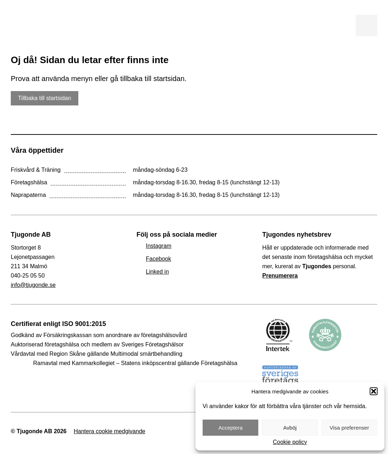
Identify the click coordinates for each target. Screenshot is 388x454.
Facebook (158, 259)
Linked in (157, 272)
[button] (373, 391)
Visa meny (366, 25)
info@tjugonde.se (33, 285)
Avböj (289, 428)
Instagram (158, 246)
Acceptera (230, 428)
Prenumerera (280, 276)
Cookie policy (290, 442)
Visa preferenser (349, 428)
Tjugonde (65, 25)
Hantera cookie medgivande (109, 431)
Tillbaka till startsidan (44, 98)
